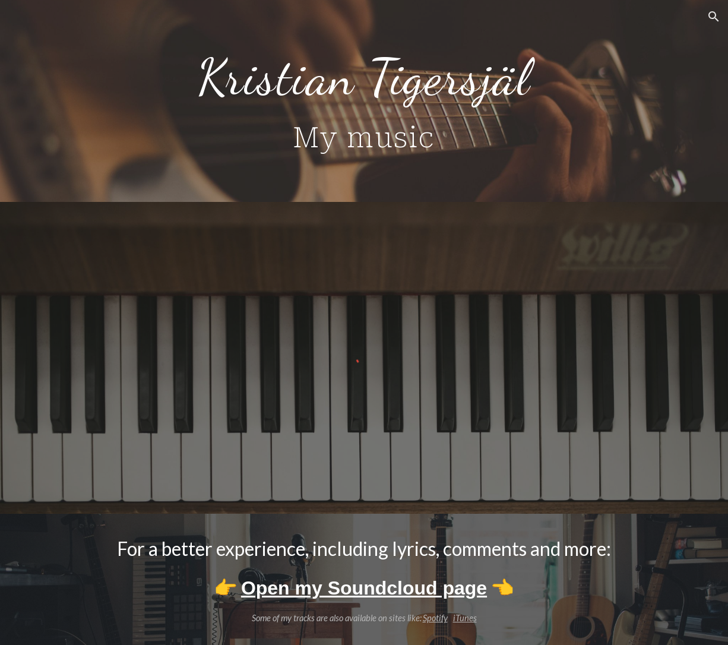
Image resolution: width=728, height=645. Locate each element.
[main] (364, 101)
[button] (713, 16)
